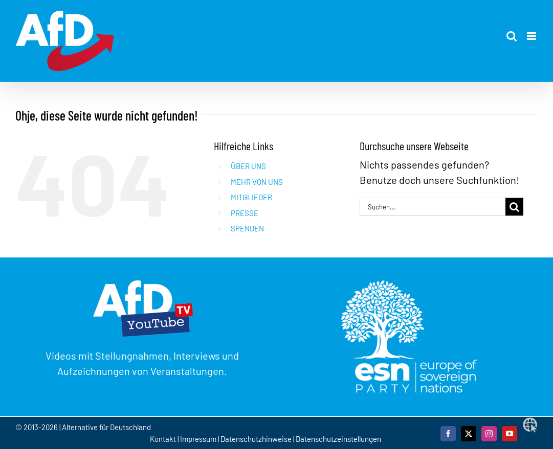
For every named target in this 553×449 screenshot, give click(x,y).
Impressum (198, 438)
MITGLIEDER (251, 197)
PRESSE (244, 213)
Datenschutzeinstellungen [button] (338, 438)
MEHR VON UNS (257, 181)
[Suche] (514, 207)
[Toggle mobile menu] (532, 36)
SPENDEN (247, 228)
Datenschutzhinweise (256, 438)
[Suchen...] (432, 207)
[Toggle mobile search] (511, 36)
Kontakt (164, 438)
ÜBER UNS (248, 166)
